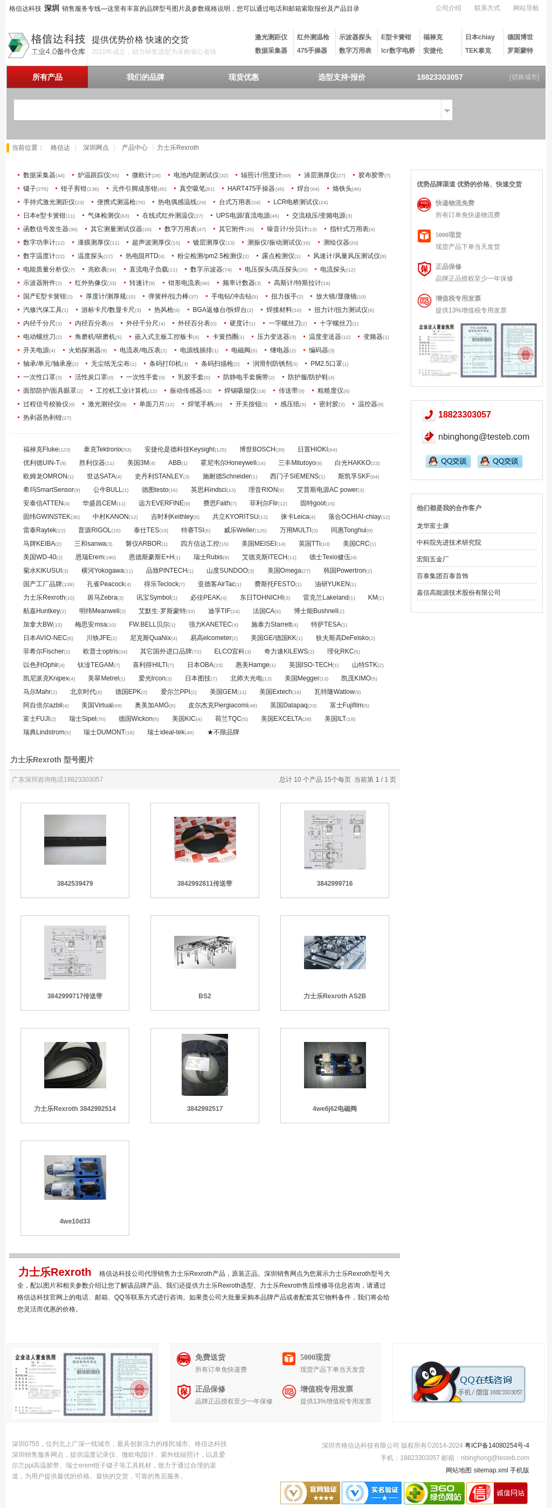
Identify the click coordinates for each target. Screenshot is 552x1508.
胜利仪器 (92, 463)
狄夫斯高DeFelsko (342, 638)
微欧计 (141, 175)
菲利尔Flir (264, 503)
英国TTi (310, 543)
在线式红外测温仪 (168, 215)
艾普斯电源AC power (327, 490)
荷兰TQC (228, 718)
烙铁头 (342, 188)
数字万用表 (355, 50)
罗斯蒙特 (520, 50)
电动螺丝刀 (39, 336)
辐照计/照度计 (261, 175)
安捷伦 (433, 50)
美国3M (138, 463)
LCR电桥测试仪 (296, 202)
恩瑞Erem (89, 557)
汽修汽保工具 (42, 310)
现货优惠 (244, 77)
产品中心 (135, 147)
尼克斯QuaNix (150, 638)
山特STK (364, 665)
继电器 (279, 350)
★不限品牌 (223, 732)
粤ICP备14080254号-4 (497, 1445)
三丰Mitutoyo (296, 463)
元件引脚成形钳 (134, 188)
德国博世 (520, 37)
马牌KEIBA (39, 543)
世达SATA (101, 476)
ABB (174, 463)
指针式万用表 (349, 229)
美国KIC (184, 718)
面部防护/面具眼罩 (50, 390)
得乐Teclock (161, 584)
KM (373, 597)
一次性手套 (142, 377)
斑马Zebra (102, 597)
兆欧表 (97, 269)
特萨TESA (326, 624)
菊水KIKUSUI (42, 570)
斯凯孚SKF (354, 476)
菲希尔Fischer (43, 651)
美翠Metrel (103, 678)
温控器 (367, 404)
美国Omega (284, 570)
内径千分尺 (39, 323)
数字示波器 (206, 269)
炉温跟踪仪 (94, 175)
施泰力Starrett (271, 624)
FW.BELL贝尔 (149, 624)
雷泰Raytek (39, 530)
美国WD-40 (39, 557)
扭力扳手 (284, 296)
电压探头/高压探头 (271, 269)
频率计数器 (239, 283)
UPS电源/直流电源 (243, 215)
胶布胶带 (371, 175)
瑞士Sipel (82, 718)
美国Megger (302, 678)
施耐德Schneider (227, 476)
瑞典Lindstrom (44, 732)
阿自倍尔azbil (43, 705)
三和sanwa (90, 543)
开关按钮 (248, 404)
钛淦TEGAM (96, 665)
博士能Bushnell (316, 611)
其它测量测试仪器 (116, 229)
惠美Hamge (253, 665)
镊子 (29, 188)
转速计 (139, 283)
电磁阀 (241, 350)
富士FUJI (36, 718)
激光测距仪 (271, 37)
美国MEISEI (259, 543)
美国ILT (335, 718)
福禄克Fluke (40, 449)
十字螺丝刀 (336, 323)
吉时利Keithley (172, 516)
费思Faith (217, 503)
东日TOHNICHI (262, 597)
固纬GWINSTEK (47, 516)
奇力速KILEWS (286, 651)
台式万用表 (235, 202)
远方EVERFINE (161, 503)
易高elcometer (211, 638)
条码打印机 (165, 363)
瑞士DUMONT (104, 732)
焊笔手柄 (200, 404)
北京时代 (83, 692)
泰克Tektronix (103, 449)
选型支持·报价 (341, 77)
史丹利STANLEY (159, 476)
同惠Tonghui (349, 530)
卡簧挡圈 (225, 336)
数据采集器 (271, 50)
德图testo (155, 490)
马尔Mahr (37, 692)
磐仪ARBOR (144, 543)
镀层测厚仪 (209, 242)
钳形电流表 (184, 283)
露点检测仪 (278, 256)
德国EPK (128, 692)
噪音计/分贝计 (287, 229)
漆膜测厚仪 (94, 242)
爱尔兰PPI (175, 692)
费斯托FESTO (274, 584)
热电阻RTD (142, 256)
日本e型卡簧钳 (44, 215)
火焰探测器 (84, 350)
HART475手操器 (251, 188)
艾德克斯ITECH (264, 557)
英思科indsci (209, 490)
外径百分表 (194, 323)
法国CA (264, 611)
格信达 (60, 147)
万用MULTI (296, 530)
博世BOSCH (257, 449)
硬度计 (239, 323)
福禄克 (433, 37)
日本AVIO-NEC (45, 638)
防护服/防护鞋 (308, 377)
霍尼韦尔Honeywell (228, 463)
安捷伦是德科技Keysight (179, 449)
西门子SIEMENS (294, 476)
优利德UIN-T (41, 463)
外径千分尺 (142, 323)
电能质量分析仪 (45, 269)
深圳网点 (96, 147)
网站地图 (459, 1470)
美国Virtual (97, 705)
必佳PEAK (205, 597)
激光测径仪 (104, 404)
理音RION (263, 490)
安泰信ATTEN (43, 503)
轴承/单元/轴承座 (47, 363)
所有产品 (47, 77)
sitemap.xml (491, 1470)
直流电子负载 (148, 269)
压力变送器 (273, 336)
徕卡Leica (295, 516)
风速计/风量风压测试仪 (346, 256)
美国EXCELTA (281, 718)
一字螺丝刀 (284, 323)
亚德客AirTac (216, 584)
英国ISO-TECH (311, 665)
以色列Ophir (40, 665)
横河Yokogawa (102, 570)
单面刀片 (152, 404)
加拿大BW (38, 624)
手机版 (519, 1470)
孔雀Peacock (106, 584)
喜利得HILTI (150, 665)
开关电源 (36, 350)
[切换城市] (524, 77)
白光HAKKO (352, 463)
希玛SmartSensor (48, 490)
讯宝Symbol (153, 597)
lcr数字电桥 (398, 50)
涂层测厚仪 (320, 175)
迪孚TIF (219, 611)
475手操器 (312, 50)
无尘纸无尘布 (110, 363)
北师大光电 (246, 678)
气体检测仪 (104, 215)
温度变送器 (325, 336)
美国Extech (275, 692)
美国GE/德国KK (273, 638)
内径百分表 (91, 323)
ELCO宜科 (230, 651)
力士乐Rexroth (44, 597)
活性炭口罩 (91, 377)
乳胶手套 (191, 377)
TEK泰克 (478, 50)
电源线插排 (196, 350)
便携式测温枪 (116, 202)
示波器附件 (39, 283)
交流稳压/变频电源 (319, 215)
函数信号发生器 (45, 229)
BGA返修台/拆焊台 (220, 310)
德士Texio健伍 (329, 557)
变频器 (373, 336)
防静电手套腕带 (245, 377)
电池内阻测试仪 (196, 175)
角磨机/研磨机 (95, 336)
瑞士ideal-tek (165, 732)
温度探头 (91, 256)
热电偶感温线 (177, 202)
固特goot (313, 503)
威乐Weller (239, 530)
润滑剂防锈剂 (272, 363)
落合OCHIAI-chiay (354, 516)
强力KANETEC (210, 624)
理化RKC (340, 651)
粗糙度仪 (330, 390)
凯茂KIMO (356, 678)
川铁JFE (98, 638)
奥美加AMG (152, 705)
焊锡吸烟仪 (240, 390)
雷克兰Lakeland (326, 597)
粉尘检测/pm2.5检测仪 (210, 256)
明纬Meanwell (99, 611)
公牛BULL (107, 490)
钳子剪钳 (74, 188)
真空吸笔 (192, 188)
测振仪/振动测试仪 (274, 242)
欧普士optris (100, 651)
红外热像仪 (91, 283)
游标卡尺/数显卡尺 (108, 310)
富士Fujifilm (346, 705)
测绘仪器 (336, 242)
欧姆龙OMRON (45, 476)
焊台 (303, 188)
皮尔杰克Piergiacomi (218, 705)
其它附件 (232, 229)
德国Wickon (136, 718)
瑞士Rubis (208, 557)
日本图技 (198, 678)
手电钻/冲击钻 (231, 296)
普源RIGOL (94, 530)
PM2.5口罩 (326, 363)
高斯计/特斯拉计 (297, 283)
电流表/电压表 (140, 350)
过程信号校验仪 (45, 404)
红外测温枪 (313, 37)
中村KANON (111, 516)
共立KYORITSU (235, 516)
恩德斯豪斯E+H (151, 557)
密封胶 (329, 404)
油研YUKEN (332, 584)
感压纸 (290, 404)
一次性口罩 (39, 377)
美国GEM (223, 692)
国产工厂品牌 (42, 584)
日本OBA (200, 665)
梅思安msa (91, 624)
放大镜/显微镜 (336, 296)
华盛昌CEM (99, 503)
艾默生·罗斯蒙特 (162, 611)
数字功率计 (39, 242)
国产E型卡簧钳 (44, 296)
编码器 (318, 350)
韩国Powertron (344, 570)
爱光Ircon (152, 678)
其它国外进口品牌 (166, 651)
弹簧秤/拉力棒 (168, 296)
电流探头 (333, 269)
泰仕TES (146, 530)
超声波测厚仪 (151, 242)
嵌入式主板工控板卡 (164, 336)
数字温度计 (39, 256)
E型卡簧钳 (396, 37)
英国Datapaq (288, 705)
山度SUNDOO (227, 570)
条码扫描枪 (217, 363)
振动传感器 (186, 390)
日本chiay (480, 37)
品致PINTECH (167, 570)
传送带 (288, 390)
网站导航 (526, 8)
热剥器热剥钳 (42, 417)
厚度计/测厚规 (106, 296)
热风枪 (164, 310)
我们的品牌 (145, 77)
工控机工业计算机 (122, 390)
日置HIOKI (313, 449)
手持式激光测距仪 (49, 202)
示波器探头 (355, 37)
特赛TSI (192, 530)
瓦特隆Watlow (334, 692)
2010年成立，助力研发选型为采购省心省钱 (154, 51)
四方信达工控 (200, 543)
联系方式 (487, 8)
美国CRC (356, 543)
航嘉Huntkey (41, 611)
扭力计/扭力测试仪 (341, 310)
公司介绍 (448, 8)
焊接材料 (279, 310)
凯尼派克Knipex (46, 678)
